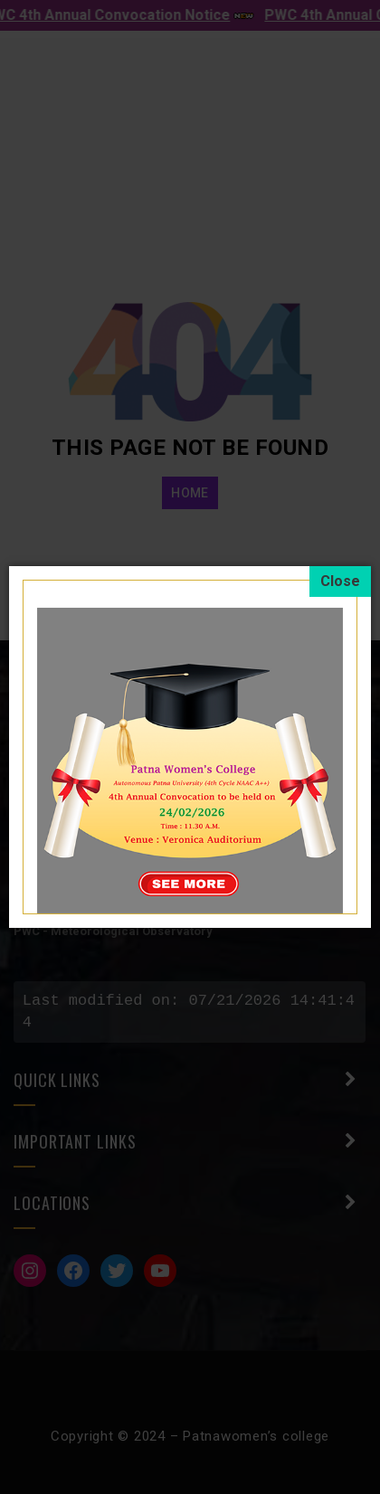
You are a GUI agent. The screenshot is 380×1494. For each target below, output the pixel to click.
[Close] (340, 581)
